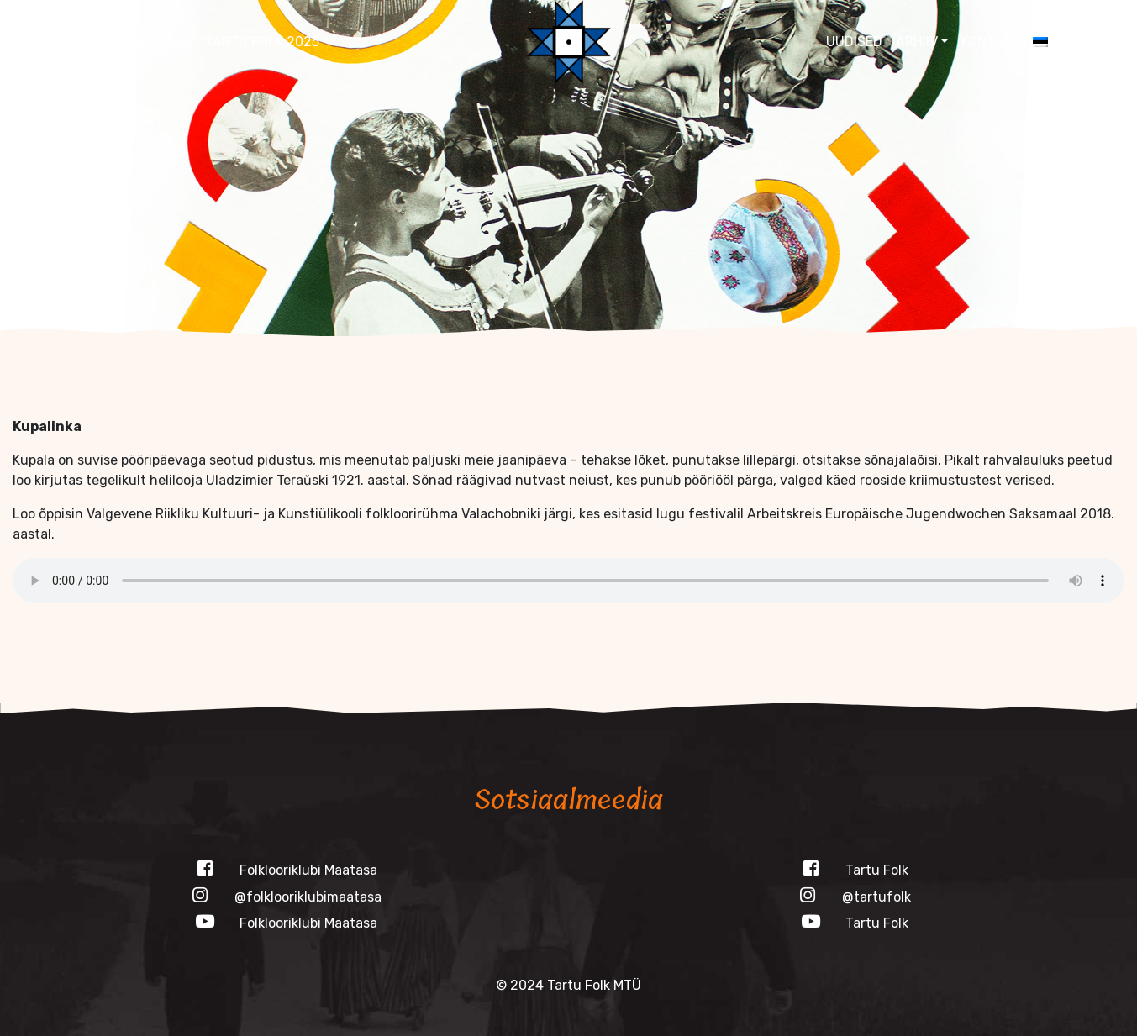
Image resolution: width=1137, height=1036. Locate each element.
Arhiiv (917, 42)
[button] (1109, 42)
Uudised (854, 42)
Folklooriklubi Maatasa (105, 42)
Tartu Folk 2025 (262, 42)
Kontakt (990, 42)
